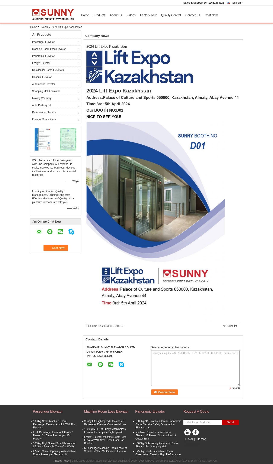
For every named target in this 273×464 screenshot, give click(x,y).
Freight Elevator (41, 63)
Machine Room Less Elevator (49, 49)
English (237, 2)
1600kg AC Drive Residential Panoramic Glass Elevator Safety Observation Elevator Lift (158, 424)
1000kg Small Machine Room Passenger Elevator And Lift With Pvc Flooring (54, 424)
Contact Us (192, 15)
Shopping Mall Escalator (46, 91)
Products (99, 15)
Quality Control (171, 15)
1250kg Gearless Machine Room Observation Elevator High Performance (158, 453)
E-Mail (189, 439)
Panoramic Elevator (43, 56)
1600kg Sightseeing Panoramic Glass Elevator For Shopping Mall (156, 445)
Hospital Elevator (42, 77)
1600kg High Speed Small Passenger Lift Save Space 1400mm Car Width (54, 445)
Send (230, 422)
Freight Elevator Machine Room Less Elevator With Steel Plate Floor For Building (105, 440)
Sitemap (200, 439)
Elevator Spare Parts (44, 119)
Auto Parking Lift (41, 105)
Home (85, 15)
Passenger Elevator (43, 41)
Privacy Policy (62, 460)
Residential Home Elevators (48, 70)
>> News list (230, 325)
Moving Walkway (41, 98)
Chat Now (211, 15)
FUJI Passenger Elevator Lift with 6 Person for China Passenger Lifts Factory (53, 435)
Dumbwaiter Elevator (44, 112)
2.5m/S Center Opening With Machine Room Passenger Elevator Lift (54, 453)
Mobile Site (191, 444)
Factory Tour (148, 15)
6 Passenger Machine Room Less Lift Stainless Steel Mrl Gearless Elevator (105, 450)
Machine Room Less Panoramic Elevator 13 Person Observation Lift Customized (155, 435)
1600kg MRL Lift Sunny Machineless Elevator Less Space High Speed (105, 431)
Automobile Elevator (43, 84)
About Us (116, 15)
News (44, 27)
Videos (131, 15)
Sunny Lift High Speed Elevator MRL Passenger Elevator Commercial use (105, 423)
